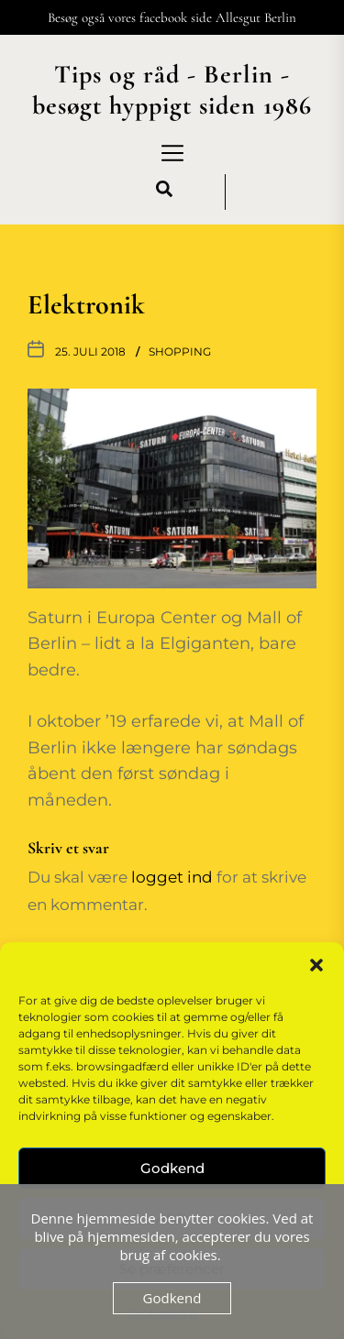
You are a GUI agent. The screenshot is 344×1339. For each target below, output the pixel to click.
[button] (316, 965)
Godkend (172, 1168)
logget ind (172, 876)
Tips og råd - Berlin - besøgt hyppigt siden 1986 (172, 90)
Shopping (180, 351)
